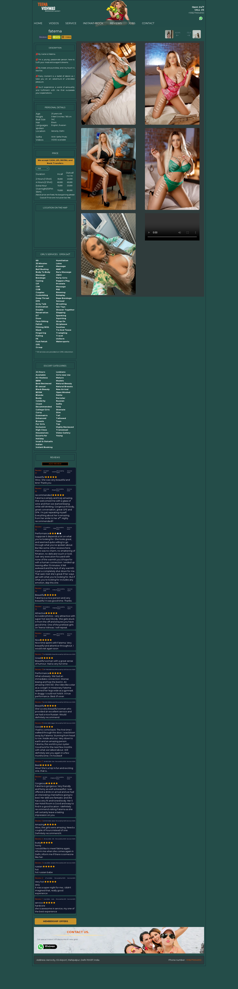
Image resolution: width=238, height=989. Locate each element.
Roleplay (60, 295)
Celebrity (40, 401)
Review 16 (38, 490)
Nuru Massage (63, 272)
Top (58, 424)
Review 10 (39, 669)
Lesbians (60, 372)
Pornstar (60, 398)
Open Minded (63, 392)
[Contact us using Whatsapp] (200, 18)
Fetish (39, 324)
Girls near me (63, 375)
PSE (58, 289)
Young (59, 435)
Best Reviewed (43, 383)
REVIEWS (116, 23)
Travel (59, 336)
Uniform (60, 339)
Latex (59, 263)
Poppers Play (63, 281)
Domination (42, 307)
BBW (38, 381)
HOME (38, 23)
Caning (39, 281)
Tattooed (61, 418)
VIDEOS (54, 23)
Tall (58, 415)
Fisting (39, 336)
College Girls (43, 409)
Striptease (61, 324)
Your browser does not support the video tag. (172, 226)
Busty (39, 398)
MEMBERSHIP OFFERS (55, 921)
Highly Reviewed (65, 427)
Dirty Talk (41, 304)
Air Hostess (42, 378)
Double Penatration (42, 311)
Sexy (58, 407)
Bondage (40, 278)
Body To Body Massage (43, 273)
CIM (38, 286)
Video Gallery (63, 433)
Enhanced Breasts (41, 419)
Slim (58, 412)
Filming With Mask (42, 328)
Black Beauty (43, 389)
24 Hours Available (41, 373)
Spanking (61, 315)
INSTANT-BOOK (93, 23)
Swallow (60, 327)
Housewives (42, 433)
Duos (38, 318)
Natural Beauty (64, 383)
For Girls (40, 424)
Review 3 (39, 863)
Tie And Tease (63, 330)
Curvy (39, 412)
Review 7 (39, 761)
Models (60, 381)
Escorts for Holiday (41, 437)
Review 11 (39, 654)
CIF (37, 283)
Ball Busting (42, 269)
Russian (60, 401)
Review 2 (39, 878)
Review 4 (39, 839)
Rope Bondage (64, 298)
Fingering (41, 333)
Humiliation (62, 260)
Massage (61, 266)
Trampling (61, 333)
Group (39, 347)
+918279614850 (196, 13)
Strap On (60, 321)
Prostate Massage (61, 285)
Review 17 (38, 471)
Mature (60, 378)
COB (38, 289)
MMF (58, 269)
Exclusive (41, 427)
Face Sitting (42, 321)
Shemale (60, 409)
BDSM (39, 392)
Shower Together (65, 310)
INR (39, 168)
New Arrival (62, 389)
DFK (38, 301)
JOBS (131, 23)
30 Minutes (41, 263)
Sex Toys (60, 307)
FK (37, 339)
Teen (58, 421)
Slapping (60, 312)
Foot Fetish (41, 341)
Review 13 (38, 608)
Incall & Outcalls (44, 441)
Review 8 (39, 723)
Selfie (59, 404)
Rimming (60, 292)
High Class (41, 430)
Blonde (39, 395)
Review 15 (38, 528)
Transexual (62, 430)
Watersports (62, 341)
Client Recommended (44, 405)
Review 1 (39, 899)
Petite (59, 395)
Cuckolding (42, 295)
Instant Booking (44, 447)
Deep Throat (42, 298)
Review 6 (38, 778)
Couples (40, 292)
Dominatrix (42, 415)
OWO (58, 275)
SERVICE (70, 23)
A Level (39, 266)
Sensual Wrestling (61, 302)
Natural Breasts (64, 386)
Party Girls (61, 278)
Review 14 (38, 589)
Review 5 (39, 821)
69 (37, 260)
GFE (38, 344)
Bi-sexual (41, 386)
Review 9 (39, 702)
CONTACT (148, 23)
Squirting (61, 318)
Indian (39, 444)
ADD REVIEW (55, 464)
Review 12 (38, 634)
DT (37, 315)
